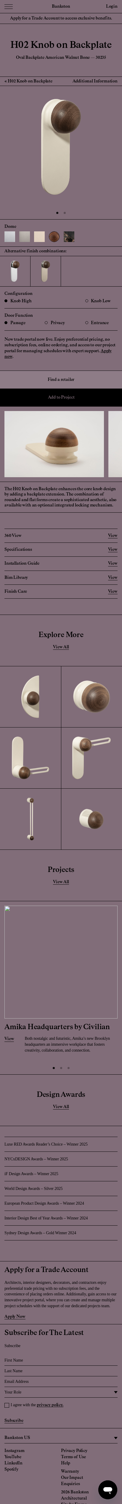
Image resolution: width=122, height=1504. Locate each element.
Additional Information (95, 81)
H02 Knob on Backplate (30, 81)
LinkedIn (13, 1463)
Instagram (14, 1451)
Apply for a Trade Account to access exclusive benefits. (61, 18)
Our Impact (72, 1478)
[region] (61, 1438)
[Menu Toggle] (8, 6)
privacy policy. (50, 1405)
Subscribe (13, 1421)
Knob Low (98, 301)
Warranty (70, 1471)
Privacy (55, 323)
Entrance (97, 323)
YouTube (12, 1457)
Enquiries (70, 1484)
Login (112, 6)
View (9, 1039)
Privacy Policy (74, 1451)
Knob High (17, 301)
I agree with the (37, 1405)
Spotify (11, 1469)
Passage (14, 323)
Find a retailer (61, 380)
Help (65, 1463)
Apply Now (14, 1317)
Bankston (61, 6)
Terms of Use (73, 1457)
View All (61, 647)
